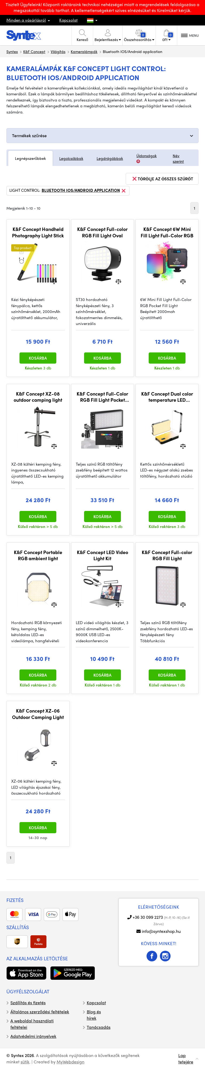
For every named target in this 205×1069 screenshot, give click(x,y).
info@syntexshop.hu (161, 931)
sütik (25, 1062)
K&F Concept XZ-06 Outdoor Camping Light (38, 714)
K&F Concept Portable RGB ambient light (38, 555)
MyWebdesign (70, 1062)
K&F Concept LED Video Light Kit (102, 555)
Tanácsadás (99, 1027)
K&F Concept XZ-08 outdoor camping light (38, 397)
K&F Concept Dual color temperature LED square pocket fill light (167, 397)
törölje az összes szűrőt (162, 179)
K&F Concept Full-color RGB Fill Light (167, 555)
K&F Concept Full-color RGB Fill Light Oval (102, 232)
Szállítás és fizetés (28, 1002)
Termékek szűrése (29, 135)
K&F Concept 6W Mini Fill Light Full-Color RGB (167, 232)
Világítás (58, 51)
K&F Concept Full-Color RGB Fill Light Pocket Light (102, 397)
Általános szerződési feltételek (39, 1012)
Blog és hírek (94, 1015)
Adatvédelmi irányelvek (33, 1036)
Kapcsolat (68, 20)
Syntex (12, 51)
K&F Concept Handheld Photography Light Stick (38, 232)
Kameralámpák (84, 51)
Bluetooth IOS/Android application (84, 191)
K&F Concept (34, 51)
